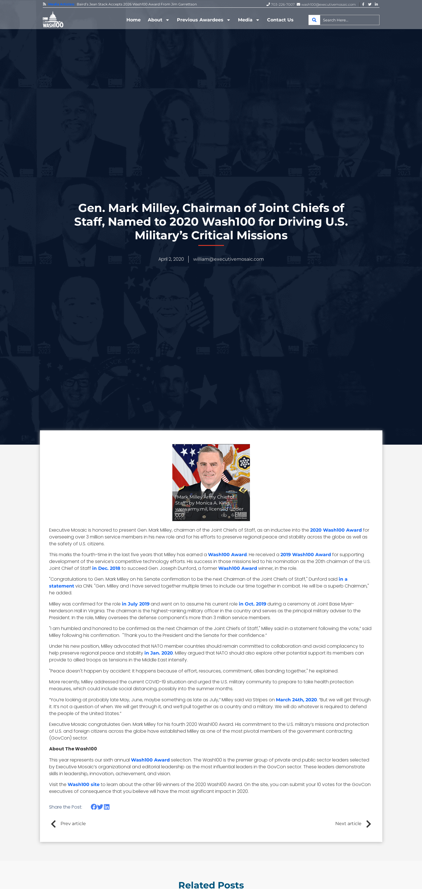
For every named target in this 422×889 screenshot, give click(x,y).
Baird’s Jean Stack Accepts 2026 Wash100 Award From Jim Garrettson (137, 4)
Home (133, 20)
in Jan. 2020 (158, 653)
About (159, 20)
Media (249, 20)
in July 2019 (136, 604)
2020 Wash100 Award (336, 530)
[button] (94, 807)
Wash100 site (84, 784)
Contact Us (280, 20)
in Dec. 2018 (106, 568)
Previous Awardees (204, 20)
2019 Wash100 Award (305, 554)
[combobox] (343, 20)
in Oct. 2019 (252, 604)
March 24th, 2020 (296, 699)
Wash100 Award (227, 554)
